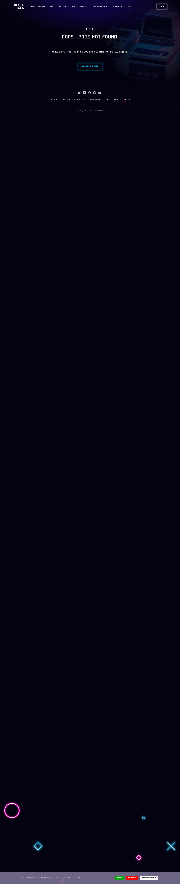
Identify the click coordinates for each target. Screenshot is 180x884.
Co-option (66, 100)
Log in (161, 7)
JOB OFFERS (63, 6)
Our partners (118, 6)
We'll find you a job (79, 6)
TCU (106, 100)
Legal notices (95, 100)
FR (129, 100)
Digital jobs (79, 100)
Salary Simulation (37, 6)
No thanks (132, 878)
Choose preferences (149, 878)
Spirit (51, 6)
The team (53, 100)
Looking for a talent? (100, 6)
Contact (116, 100)
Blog (129, 6)
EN (125, 100)
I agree (119, 878)
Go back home (90, 66)
